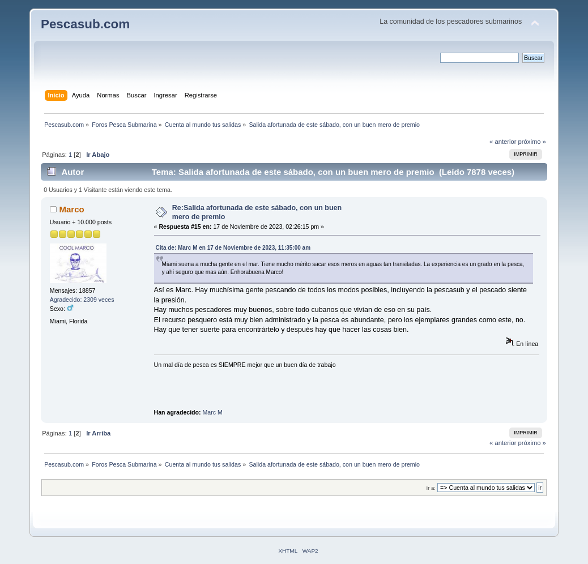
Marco (71, 209)
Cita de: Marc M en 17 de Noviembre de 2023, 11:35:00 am (233, 248)
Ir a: (431, 488)
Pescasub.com (85, 24)
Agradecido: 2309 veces (82, 299)
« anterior (502, 141)
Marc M (213, 412)
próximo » (532, 141)
